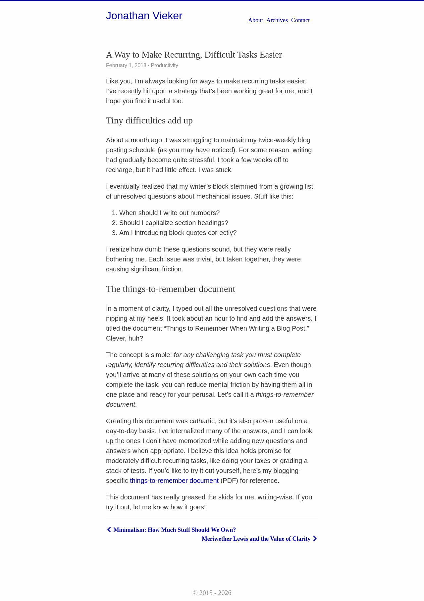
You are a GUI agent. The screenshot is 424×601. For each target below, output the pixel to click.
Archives (277, 20)
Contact (300, 20)
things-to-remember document (174, 480)
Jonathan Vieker (144, 16)
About (255, 20)
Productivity (163, 65)
